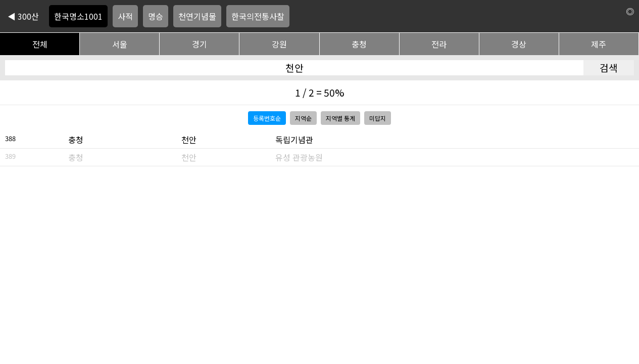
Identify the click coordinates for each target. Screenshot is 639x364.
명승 (155, 16)
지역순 (303, 118)
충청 (359, 44)
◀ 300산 (23, 16)
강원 (279, 44)
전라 (439, 44)
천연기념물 (197, 16)
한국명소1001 (78, 16)
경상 (518, 44)
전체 (39, 44)
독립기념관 (294, 139)
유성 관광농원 (299, 157)
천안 (188, 139)
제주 (598, 44)
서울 (119, 44)
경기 (199, 44)
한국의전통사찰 (257, 16)
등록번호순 (267, 118)
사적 (125, 16)
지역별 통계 (340, 118)
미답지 (377, 118)
